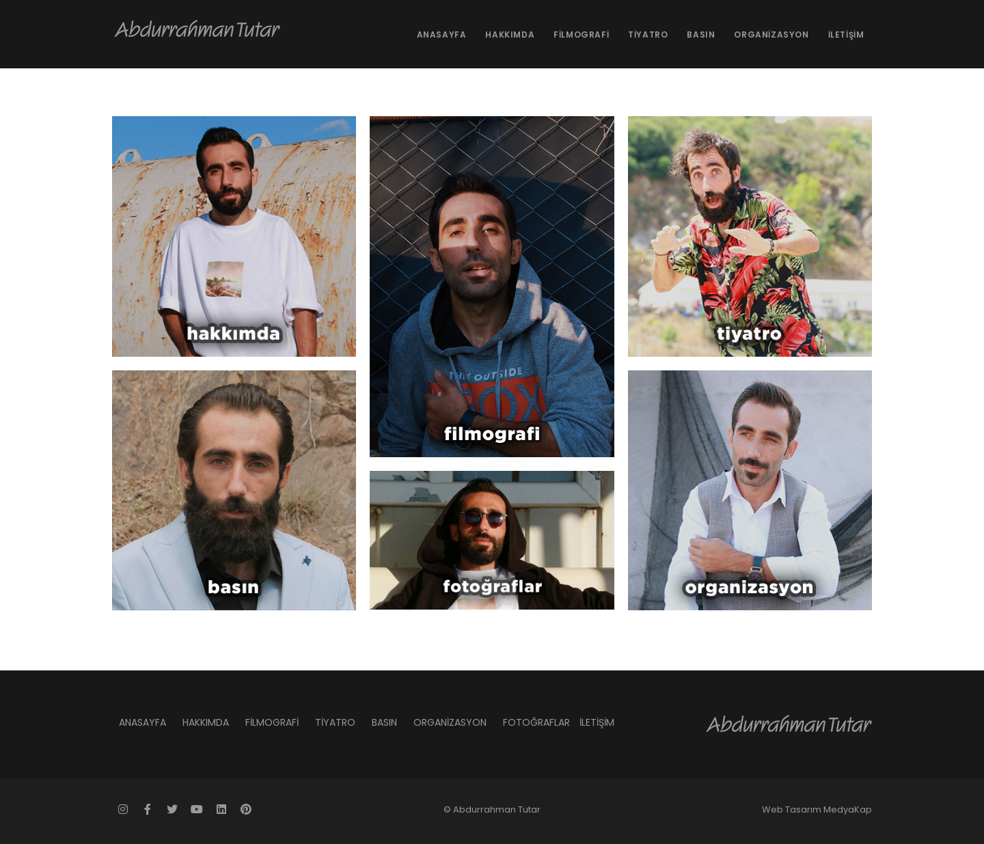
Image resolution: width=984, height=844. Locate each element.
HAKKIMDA (509, 34)
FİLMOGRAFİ (581, 34)
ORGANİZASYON (771, 34)
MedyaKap (847, 809)
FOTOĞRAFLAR (536, 722)
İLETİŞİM (846, 34)
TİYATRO (648, 34)
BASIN (701, 34)
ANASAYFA (442, 34)
